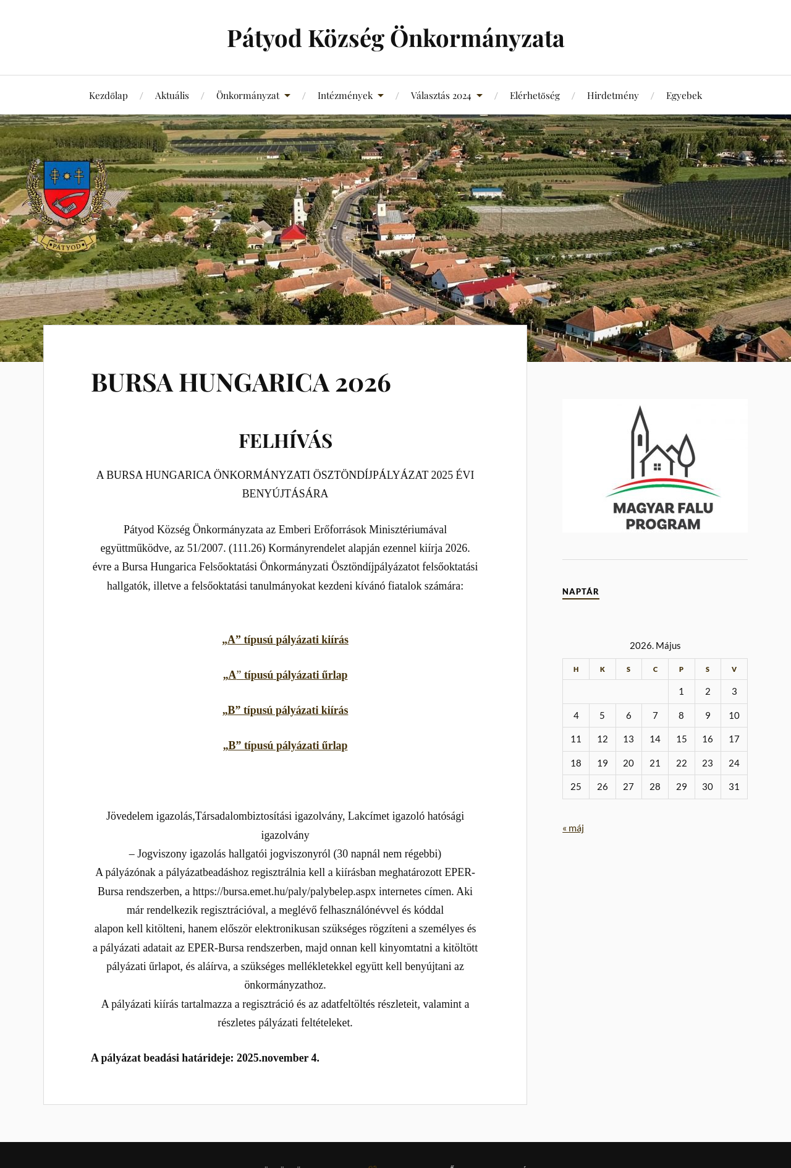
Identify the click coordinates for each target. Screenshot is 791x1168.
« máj (573, 827)
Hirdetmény (613, 94)
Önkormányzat (247, 94)
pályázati (297, 639)
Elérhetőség (535, 94)
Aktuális (172, 94)
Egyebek (684, 94)
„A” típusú (249, 639)
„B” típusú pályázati (270, 710)
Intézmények (345, 94)
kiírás (334, 639)
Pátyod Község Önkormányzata (396, 37)
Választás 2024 (441, 94)
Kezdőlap (108, 94)
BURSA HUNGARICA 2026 (254, 380)
